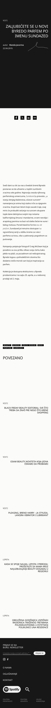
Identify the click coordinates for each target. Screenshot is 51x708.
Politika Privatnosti (7, 700)
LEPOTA (6, 560)
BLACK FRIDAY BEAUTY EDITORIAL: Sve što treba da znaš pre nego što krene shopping (26, 410)
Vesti (5, 20)
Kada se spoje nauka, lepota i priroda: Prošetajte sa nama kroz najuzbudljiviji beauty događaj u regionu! (26, 568)
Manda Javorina (16, 45)
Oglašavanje (10, 673)
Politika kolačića (24, 700)
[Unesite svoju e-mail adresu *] (17, 653)
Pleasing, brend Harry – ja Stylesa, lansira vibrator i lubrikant (28, 514)
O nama (7, 667)
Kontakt (8, 680)
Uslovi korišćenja (40, 700)
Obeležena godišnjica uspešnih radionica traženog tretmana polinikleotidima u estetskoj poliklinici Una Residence (30, 624)
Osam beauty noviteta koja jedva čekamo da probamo (29, 462)
